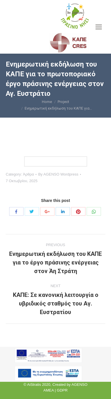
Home (47, 102)
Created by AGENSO (69, 384)
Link (55, 161)
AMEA (48, 390)
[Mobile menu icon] (98, 27)
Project (63, 102)
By (58, 174)
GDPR (62, 390)
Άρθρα (28, 174)
